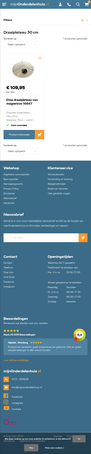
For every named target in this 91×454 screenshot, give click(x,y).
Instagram (9, 286)
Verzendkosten (56, 174)
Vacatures (9, 202)
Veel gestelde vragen (59, 193)
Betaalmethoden (57, 183)
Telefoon (8, 267)
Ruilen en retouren (58, 188)
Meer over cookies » (54, 447)
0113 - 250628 (68, 4)
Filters (8, 20)
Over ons (8, 272)
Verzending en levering (60, 179)
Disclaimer (9, 193)
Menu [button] (4, 4)
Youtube (12, 408)
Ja (79, 438)
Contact (8, 262)
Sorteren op (10, 38)
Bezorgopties (11, 179)
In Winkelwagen (39, 134)
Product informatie (19, 134)
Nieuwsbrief (10, 198)
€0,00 (86, 3)
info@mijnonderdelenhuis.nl (27, 387)
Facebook (9, 281)
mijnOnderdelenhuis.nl (30, 4)
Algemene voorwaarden (17, 174)
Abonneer (83, 237)
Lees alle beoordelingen (16, 360)
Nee (31, 447)
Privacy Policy (11, 188)
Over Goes (9, 277)
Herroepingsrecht (13, 183)
